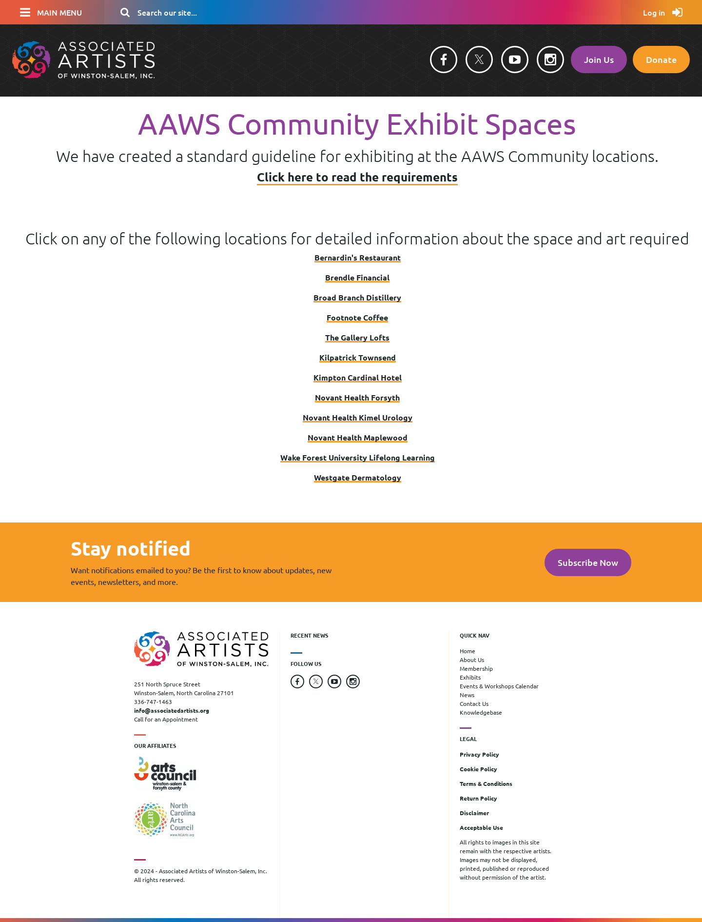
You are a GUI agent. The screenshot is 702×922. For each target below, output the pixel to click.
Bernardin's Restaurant (357, 257)
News (467, 695)
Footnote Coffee (357, 317)
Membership (476, 668)
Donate (661, 59)
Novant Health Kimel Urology (357, 417)
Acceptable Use (481, 827)
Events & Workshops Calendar (499, 686)
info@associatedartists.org (171, 710)
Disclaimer (474, 813)
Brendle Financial (357, 277)
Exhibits (470, 677)
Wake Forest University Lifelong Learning (357, 457)
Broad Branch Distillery (357, 297)
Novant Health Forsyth (357, 397)
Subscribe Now (588, 562)
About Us (472, 659)
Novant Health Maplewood (358, 437)
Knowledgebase (481, 712)
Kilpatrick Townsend (357, 357)
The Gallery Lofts (357, 337)
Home (467, 651)
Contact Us (474, 703)
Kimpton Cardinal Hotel (357, 377)
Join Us (599, 59)
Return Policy (478, 798)
